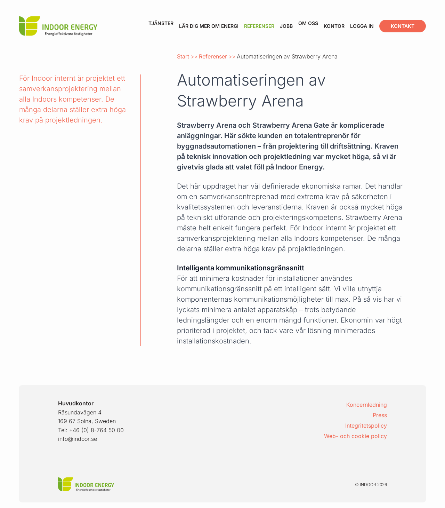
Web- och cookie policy (355, 435)
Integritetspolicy (366, 425)
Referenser (259, 26)
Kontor (334, 26)
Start (183, 56)
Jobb (286, 26)
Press (380, 415)
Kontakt (402, 26)
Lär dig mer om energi (208, 26)
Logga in (362, 26)
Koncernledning (366, 404)
